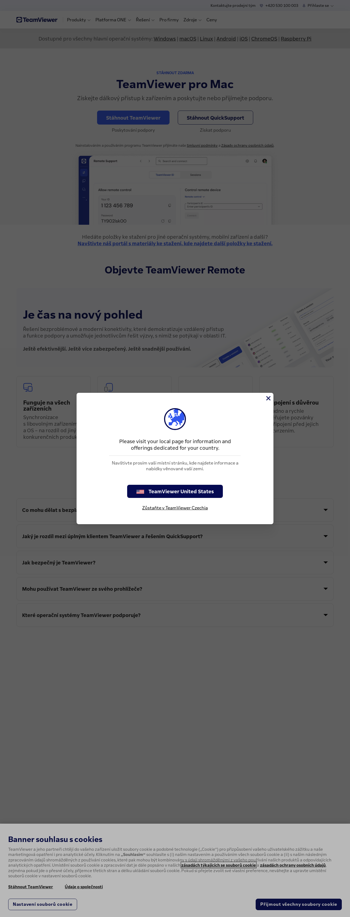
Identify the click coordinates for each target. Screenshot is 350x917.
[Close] (267, 398)
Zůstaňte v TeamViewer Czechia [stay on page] (175, 508)
